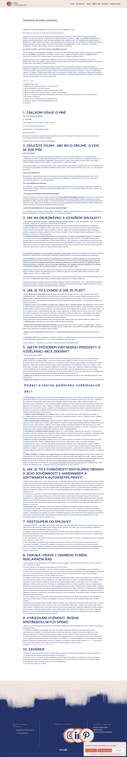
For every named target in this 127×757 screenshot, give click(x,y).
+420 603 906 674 (23, 733)
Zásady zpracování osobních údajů (109, 754)
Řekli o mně (96, 4)
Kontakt (105, 4)
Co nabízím (80, 4)
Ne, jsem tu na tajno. (105, 750)
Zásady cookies (94, 754)
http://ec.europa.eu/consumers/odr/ (42, 645)
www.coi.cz (90, 640)
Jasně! (91, 750)
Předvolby (118, 750)
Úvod (72, 4)
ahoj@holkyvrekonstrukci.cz (25, 730)
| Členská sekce (115, 4)
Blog (88, 4)
